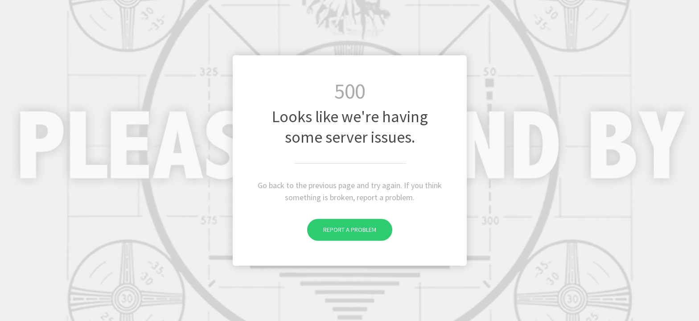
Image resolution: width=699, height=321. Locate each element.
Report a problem (341, 230)
